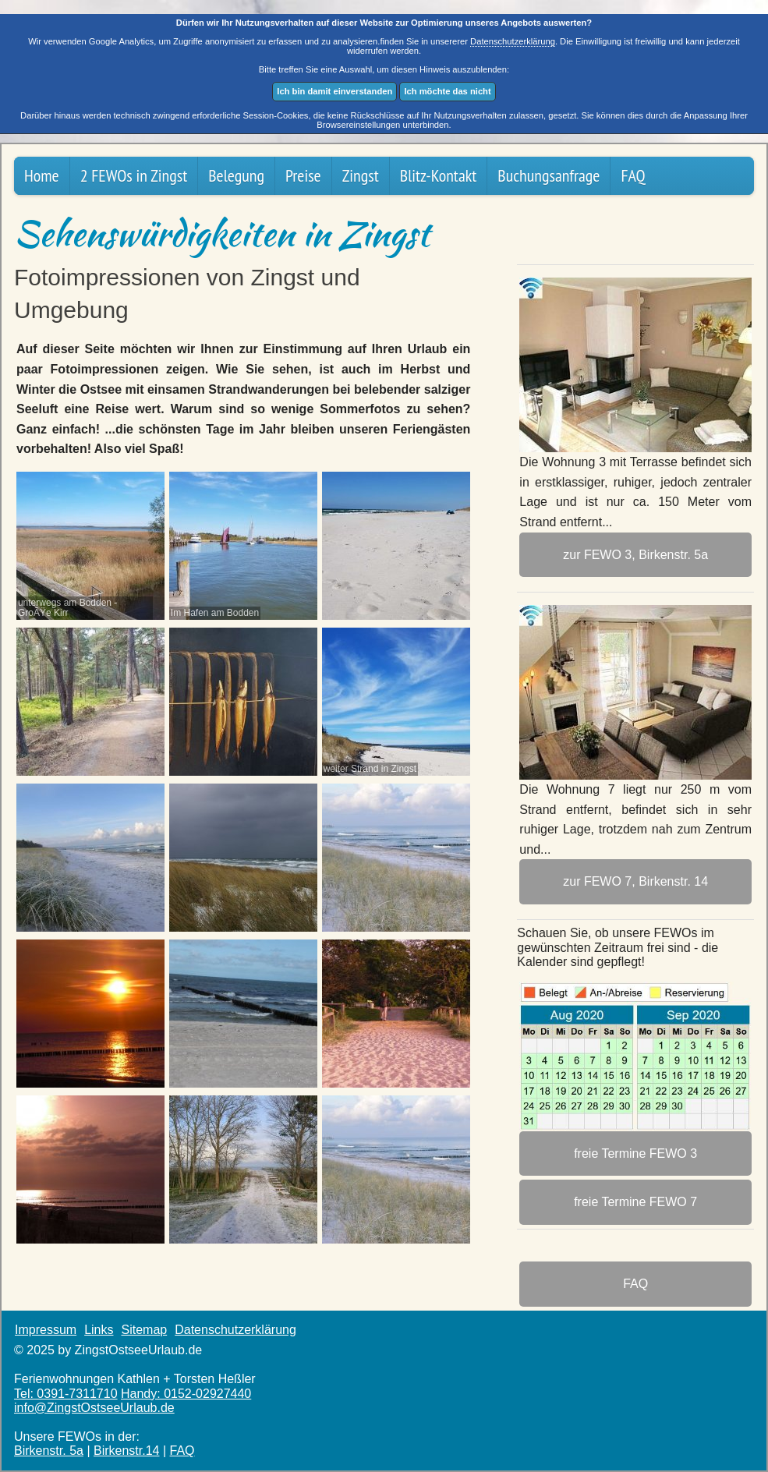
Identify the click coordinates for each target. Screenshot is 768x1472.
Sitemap (144, 1329)
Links (98, 1329)
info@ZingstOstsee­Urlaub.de (94, 1407)
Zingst (360, 175)
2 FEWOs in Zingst (134, 175)
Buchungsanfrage (548, 175)
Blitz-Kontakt (438, 175)
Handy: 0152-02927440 (186, 1393)
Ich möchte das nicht (447, 91)
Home (41, 175)
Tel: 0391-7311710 (66, 1393)
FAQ (633, 175)
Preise (303, 175)
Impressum (45, 1329)
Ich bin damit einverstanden (334, 91)
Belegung (236, 175)
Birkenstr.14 (126, 1450)
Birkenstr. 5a (48, 1450)
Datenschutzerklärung (512, 41)
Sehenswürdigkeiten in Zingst (222, 233)
